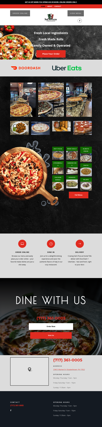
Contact (57, 6)
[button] (30, 369)
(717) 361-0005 (67, 360)
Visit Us (51, 335)
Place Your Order (51, 53)
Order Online (22, 252)
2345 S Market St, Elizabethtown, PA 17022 (69, 369)
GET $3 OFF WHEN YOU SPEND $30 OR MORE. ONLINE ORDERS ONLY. (51, 2)
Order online (20, 13)
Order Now (51, 326)
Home (43, 6)
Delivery (79, 252)
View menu (75, 13)
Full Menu (78, 195)
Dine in (51, 252)
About (49, 6)
